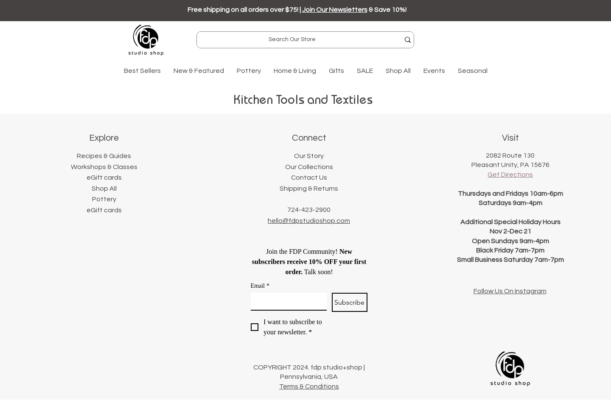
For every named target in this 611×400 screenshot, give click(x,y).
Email (260, 285)
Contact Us (309, 177)
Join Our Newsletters (334, 9)
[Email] (286, 301)
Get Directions (510, 174)
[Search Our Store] (292, 40)
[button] (198, 71)
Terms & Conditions (309, 386)
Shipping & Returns (309, 188)
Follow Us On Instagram (510, 291)
